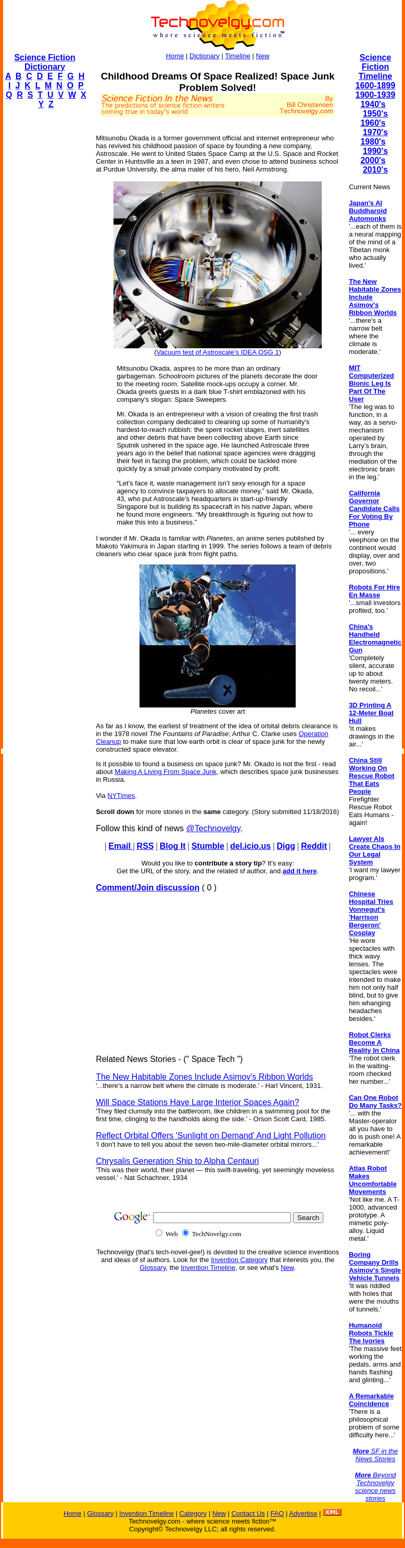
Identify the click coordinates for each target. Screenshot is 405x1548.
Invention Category (239, 1260)
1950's (375, 113)
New (263, 56)
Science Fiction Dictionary (44, 62)
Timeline (237, 56)
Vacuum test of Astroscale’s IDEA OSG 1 (218, 352)
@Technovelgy (213, 828)
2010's (375, 169)
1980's (372, 141)
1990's (375, 151)
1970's (375, 132)
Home (175, 56)
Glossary (153, 1267)
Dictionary (204, 56)
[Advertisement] (44, 273)
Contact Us (247, 1513)
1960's (372, 123)
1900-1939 (376, 94)
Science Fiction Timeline (376, 67)
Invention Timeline (208, 1267)
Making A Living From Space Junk (166, 772)
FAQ (277, 1513)
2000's (372, 160)
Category (193, 1513)
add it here (300, 871)
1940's (372, 104)
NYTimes (121, 795)
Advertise (303, 1513)
